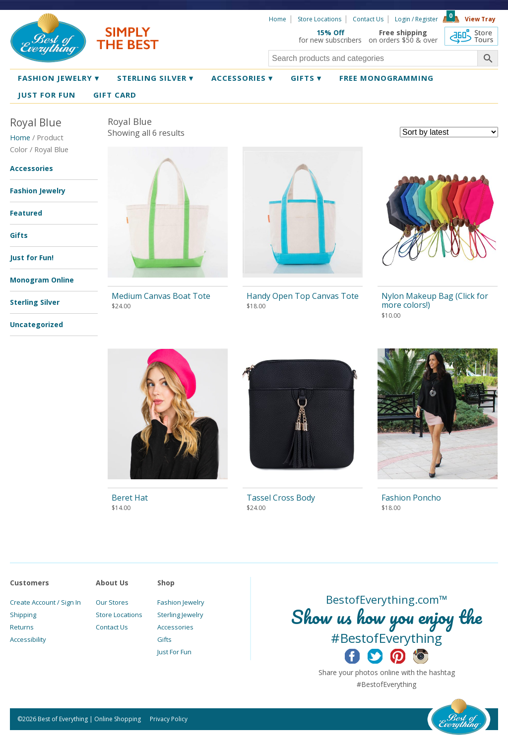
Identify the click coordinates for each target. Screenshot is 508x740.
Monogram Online (42, 280)
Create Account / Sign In (45, 602)
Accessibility (28, 639)
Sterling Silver (155, 78)
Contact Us (368, 19)
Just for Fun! (32, 257)
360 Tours (471, 36)
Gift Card (114, 95)
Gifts (306, 78)
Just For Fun (174, 651)
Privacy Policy (169, 719)
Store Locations (319, 19)
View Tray (480, 19)
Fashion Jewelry (58, 78)
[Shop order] (449, 132)
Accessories (242, 78)
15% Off (330, 32)
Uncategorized (36, 324)
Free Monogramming (386, 78)
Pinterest (405, 654)
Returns (22, 627)
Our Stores (112, 602)
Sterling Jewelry (180, 614)
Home (277, 19)
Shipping (23, 614)
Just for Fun (46, 95)
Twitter (382, 654)
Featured (26, 213)
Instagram (428, 654)
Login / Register (416, 19)
